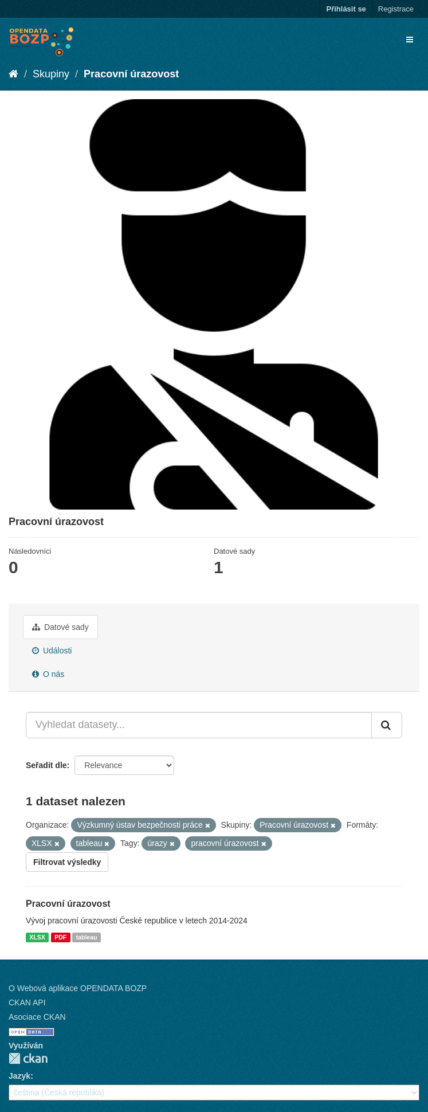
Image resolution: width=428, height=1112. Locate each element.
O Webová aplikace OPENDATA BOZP (78, 988)
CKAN (28, 1058)
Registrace (396, 9)
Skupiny (51, 74)
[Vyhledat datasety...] (199, 725)
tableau (86, 937)
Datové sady (60, 627)
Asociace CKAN (37, 1016)
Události (52, 650)
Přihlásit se (346, 9)
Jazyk (19, 1075)
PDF (60, 937)
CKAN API (27, 1002)
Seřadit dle (46, 765)
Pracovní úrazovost (131, 74)
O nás (48, 674)
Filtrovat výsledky (67, 862)
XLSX (37, 937)
